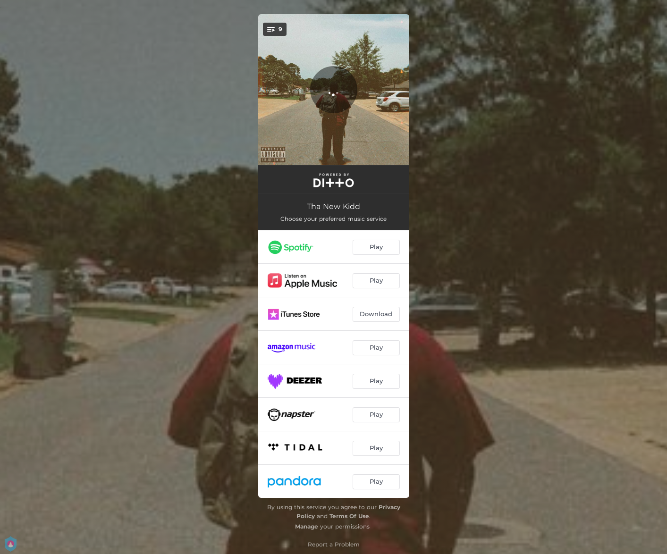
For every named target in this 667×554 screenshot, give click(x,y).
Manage (306, 526)
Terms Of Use (349, 516)
